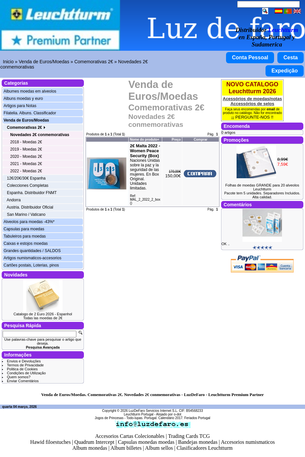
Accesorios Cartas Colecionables (130, 436)
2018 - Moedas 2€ (26, 142)
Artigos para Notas (20, 105)
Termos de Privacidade (25, 365)
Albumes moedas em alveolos (30, 91)
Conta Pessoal (250, 57)
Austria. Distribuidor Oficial (30, 207)
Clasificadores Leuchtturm (205, 448)
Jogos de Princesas (109, 418)
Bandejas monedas (197, 442)
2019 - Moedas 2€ (26, 149)
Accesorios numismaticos (248, 442)
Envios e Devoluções (24, 361)
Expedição (284, 70)
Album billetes (126, 448)
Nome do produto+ (144, 139)
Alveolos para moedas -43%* (29, 221)
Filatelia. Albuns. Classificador (30, 113)
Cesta (290, 57)
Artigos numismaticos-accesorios (32, 258)
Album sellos (159, 448)
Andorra (14, 200)
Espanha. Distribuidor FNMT (32, 192)
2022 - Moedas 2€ (26, 171)
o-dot (177, 414)
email (271, 109)
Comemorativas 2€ (93, 61)
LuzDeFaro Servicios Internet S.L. (153, 411)
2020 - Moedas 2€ (26, 156)
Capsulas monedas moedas (146, 442)
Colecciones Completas (27, 185)
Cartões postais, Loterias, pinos (31, 265)
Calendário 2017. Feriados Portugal (184, 418)
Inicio (8, 61)
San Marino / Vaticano (26, 214)
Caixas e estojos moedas (26, 243)
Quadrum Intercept (94, 442)
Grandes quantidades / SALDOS (32, 250)
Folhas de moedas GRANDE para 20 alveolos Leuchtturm (262, 187)
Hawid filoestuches (50, 442)
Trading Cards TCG (189, 436)
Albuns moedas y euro (23, 98)
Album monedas (89, 448)
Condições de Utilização (26, 373)
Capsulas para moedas (24, 229)
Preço (176, 139)
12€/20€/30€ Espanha (26, 178)
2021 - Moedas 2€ (26, 163)
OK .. (225, 244)
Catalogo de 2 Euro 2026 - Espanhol (42, 314)
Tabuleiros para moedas (25, 236)
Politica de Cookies (22, 369)
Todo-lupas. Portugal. (142, 418)
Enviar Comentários (23, 381)
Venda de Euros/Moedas (44, 61)
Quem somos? (19, 377)
